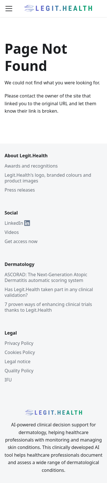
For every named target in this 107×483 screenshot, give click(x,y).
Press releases (20, 190)
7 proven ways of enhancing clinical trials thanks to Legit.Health (48, 307)
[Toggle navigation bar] (9, 8)
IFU (8, 380)
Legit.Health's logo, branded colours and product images (48, 178)
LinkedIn (17, 223)
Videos (12, 232)
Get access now (21, 241)
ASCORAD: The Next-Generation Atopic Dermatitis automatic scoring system (46, 277)
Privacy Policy (19, 343)
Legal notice (18, 361)
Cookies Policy (20, 352)
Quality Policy (19, 370)
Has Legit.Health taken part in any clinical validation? (49, 292)
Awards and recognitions (31, 166)
